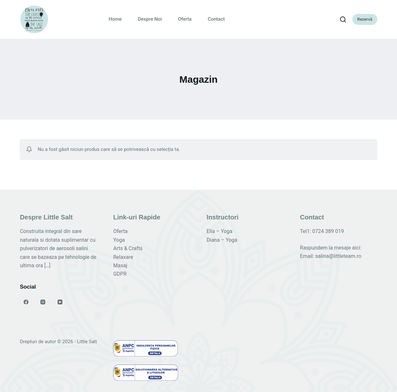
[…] (47, 265)
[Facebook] (26, 302)
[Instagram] (43, 302)
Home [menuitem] (115, 19)
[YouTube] (60, 302)
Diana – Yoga (222, 240)
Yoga (119, 240)
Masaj (120, 265)
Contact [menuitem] (216, 19)
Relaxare (123, 257)
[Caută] (343, 19)
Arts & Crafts (128, 248)
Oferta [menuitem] (184, 19)
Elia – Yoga (219, 231)
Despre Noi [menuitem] (150, 19)
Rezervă (364, 19)
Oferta (120, 231)
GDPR (119, 274)
